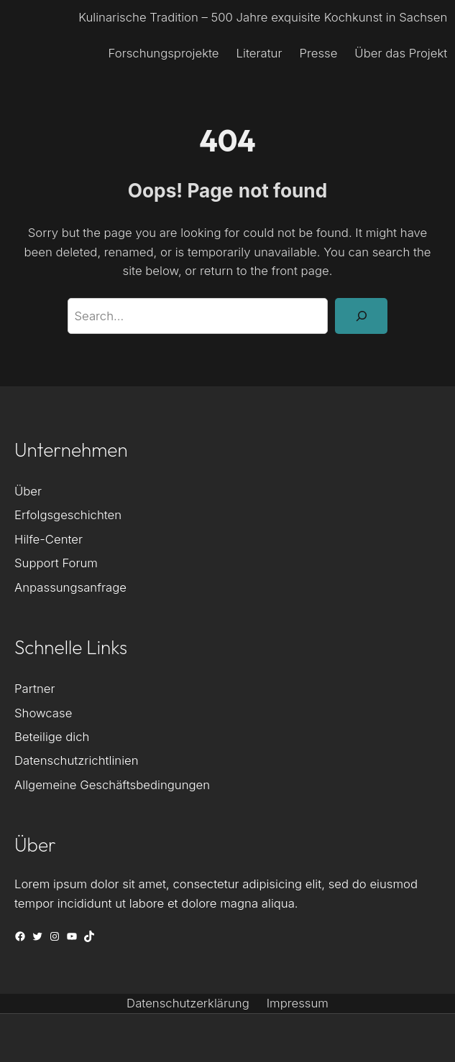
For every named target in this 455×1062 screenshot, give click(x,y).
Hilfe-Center (48, 539)
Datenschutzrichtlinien (76, 760)
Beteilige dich (51, 737)
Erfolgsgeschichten (67, 515)
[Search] (361, 316)
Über (28, 491)
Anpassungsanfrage (70, 587)
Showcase (43, 713)
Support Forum (56, 563)
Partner (34, 688)
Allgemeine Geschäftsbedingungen (112, 785)
